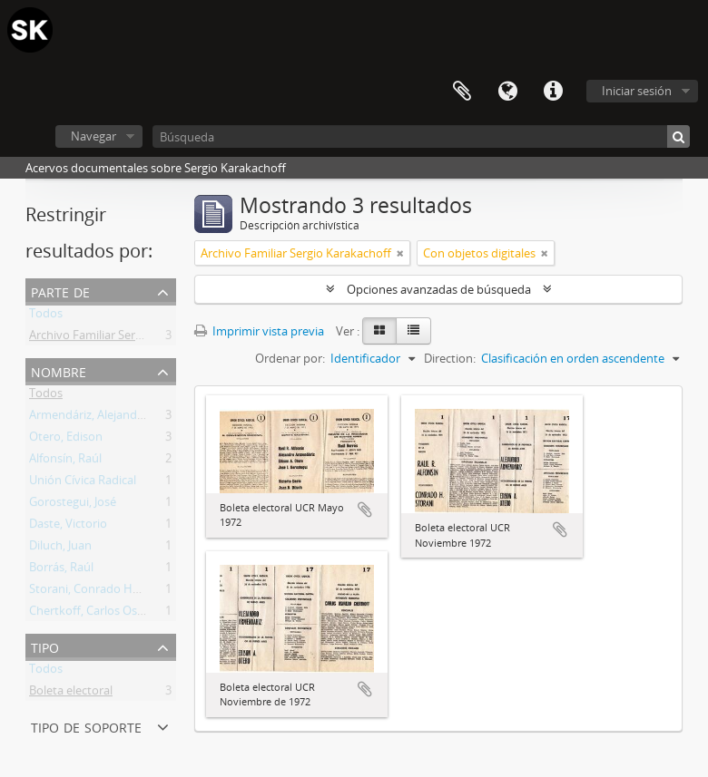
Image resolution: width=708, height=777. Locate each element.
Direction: (450, 358)
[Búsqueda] (421, 136)
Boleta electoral (71, 693)
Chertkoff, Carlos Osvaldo (98, 614)
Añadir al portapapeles (365, 509)
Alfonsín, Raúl (65, 461)
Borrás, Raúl (61, 570)
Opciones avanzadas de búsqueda (439, 289)
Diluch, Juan (60, 548)
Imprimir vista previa (259, 331)
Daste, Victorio (68, 527)
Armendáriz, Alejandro (89, 418)
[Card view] (379, 331)
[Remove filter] (400, 253)
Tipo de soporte (86, 726)
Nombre (58, 370)
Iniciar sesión (637, 91)
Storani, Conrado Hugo (91, 592)
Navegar (93, 136)
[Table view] (413, 331)
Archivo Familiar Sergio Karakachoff (124, 338)
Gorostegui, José (72, 505)
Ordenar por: (290, 358)
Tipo (45, 646)
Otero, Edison (66, 440)
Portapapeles (462, 91)
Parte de (60, 290)
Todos (46, 316)
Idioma (507, 91)
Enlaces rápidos (552, 91)
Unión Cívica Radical (82, 483)
